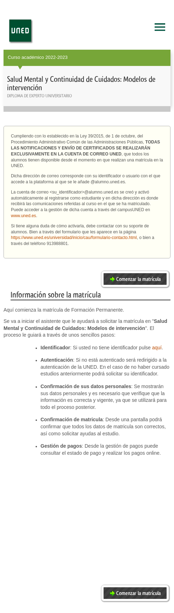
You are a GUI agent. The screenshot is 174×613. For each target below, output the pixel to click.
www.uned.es (23, 215)
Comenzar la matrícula (138, 279)
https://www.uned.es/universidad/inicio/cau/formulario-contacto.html (74, 237)
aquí (157, 347)
